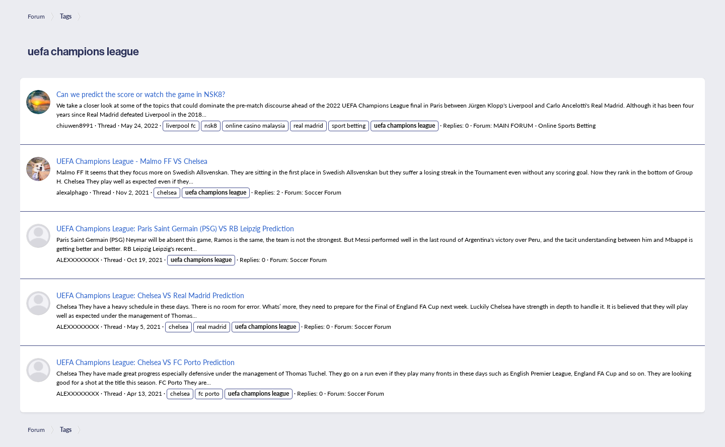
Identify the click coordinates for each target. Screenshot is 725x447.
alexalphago (72, 192)
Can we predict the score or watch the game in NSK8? (140, 94)
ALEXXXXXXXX (77, 259)
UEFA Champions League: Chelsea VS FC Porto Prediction (145, 362)
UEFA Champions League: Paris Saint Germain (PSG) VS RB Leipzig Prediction (175, 228)
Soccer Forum (323, 192)
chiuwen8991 (74, 125)
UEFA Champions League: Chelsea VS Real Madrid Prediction (150, 295)
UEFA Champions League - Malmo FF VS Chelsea (131, 161)
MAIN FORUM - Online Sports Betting (544, 125)
